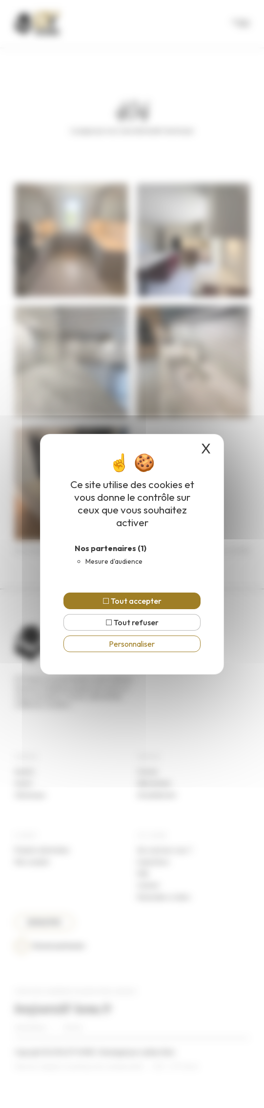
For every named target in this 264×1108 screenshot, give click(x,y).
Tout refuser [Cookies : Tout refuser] (132, 622)
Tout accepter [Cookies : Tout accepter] (132, 601)
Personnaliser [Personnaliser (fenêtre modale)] (132, 644)
